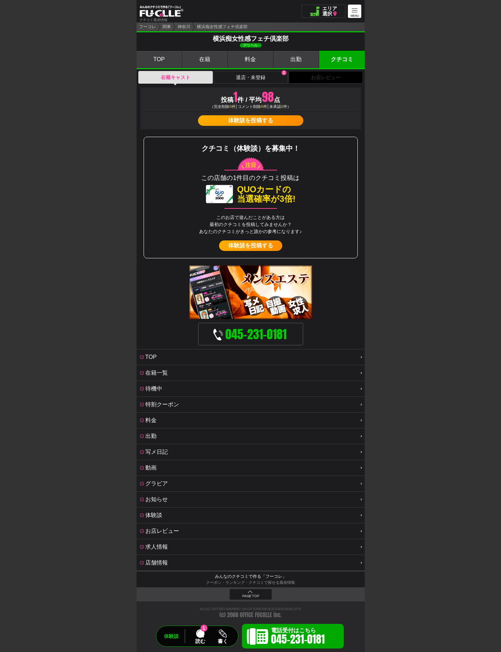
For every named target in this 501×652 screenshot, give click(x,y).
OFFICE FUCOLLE (256, 615)
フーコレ (147, 26)
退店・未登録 (261, 75)
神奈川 (184, 26)
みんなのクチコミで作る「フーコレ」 (250, 576)
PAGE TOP (250, 596)
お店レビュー (326, 77)
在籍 (204, 59)
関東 (167, 26)
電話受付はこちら (298, 637)
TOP (159, 59)
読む (200, 641)
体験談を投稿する (250, 120)
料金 (250, 59)
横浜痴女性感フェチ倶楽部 (222, 26)
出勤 (296, 59)
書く (223, 641)
